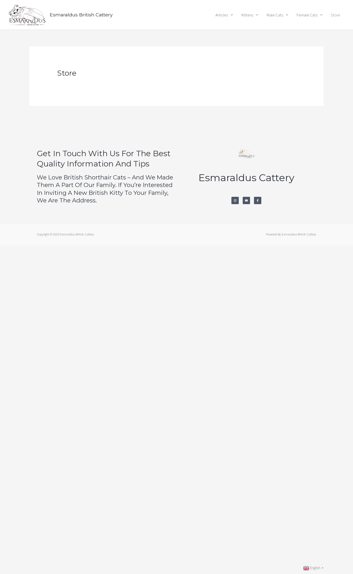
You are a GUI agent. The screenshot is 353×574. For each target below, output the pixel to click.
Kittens (247, 15)
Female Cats (306, 15)
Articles (221, 15)
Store (335, 15)
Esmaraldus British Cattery (82, 15)
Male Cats (274, 15)
